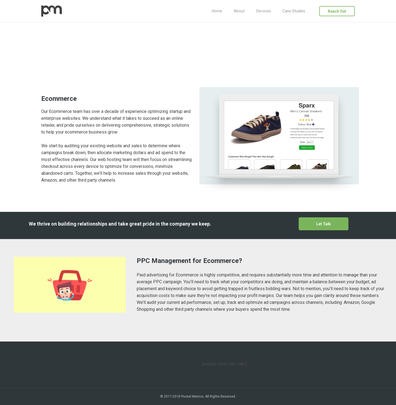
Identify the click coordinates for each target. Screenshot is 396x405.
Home (217, 11)
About (239, 11)
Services (263, 11)
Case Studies (293, 11)
